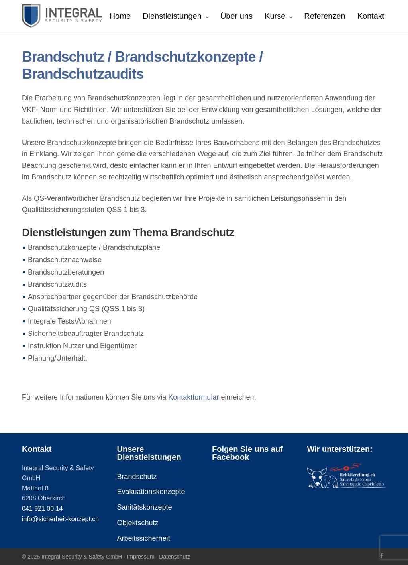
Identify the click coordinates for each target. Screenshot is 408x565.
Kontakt (370, 16)
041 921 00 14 (42, 508)
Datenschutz (174, 556)
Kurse (275, 16)
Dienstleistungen (172, 16)
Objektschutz (138, 523)
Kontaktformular (193, 397)
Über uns (236, 16)
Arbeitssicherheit (143, 538)
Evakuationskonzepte (151, 492)
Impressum (140, 556)
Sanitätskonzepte (144, 507)
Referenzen (324, 16)
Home (120, 16)
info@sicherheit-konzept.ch (60, 519)
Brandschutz (137, 477)
